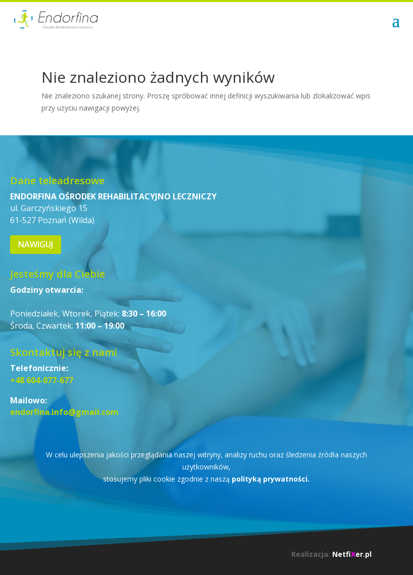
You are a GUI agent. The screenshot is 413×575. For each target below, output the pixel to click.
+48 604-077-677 (41, 380)
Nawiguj (35, 244)
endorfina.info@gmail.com (64, 411)
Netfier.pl (352, 554)
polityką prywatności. (270, 479)
